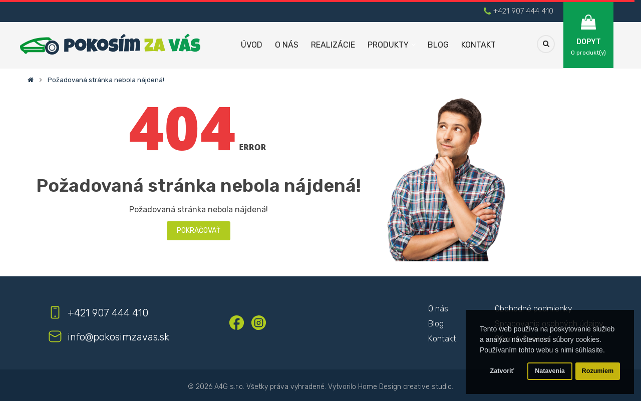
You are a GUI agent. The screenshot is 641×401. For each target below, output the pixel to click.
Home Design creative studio (405, 386)
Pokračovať (198, 230)
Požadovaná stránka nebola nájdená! (106, 80)
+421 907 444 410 (523, 11)
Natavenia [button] (550, 370)
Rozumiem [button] (598, 370)
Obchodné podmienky (533, 308)
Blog (436, 323)
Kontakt (442, 338)
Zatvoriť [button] (502, 370)
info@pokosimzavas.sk (118, 337)
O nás (438, 308)
